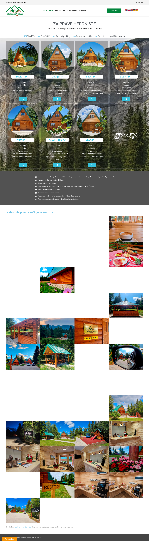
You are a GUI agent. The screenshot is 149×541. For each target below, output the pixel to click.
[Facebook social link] (136, 2)
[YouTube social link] (142, 2)
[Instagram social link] (139, 2)
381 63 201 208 (10, 2)
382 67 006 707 (21, 2)
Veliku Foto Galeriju (23, 527)
